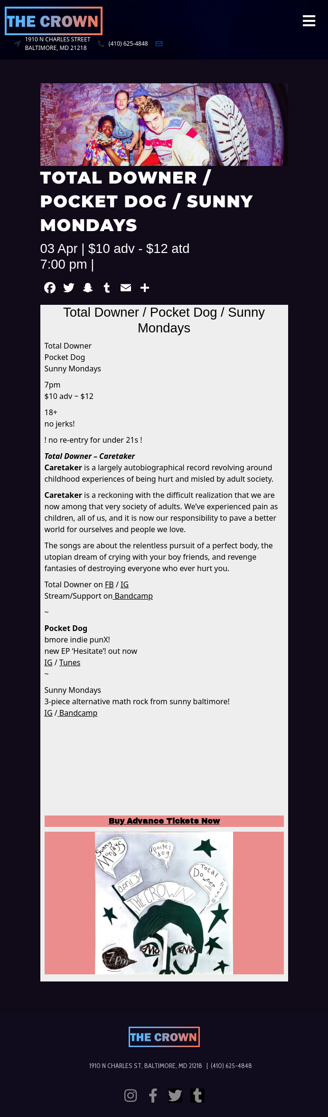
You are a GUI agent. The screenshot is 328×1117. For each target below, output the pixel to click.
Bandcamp (132, 596)
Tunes (70, 662)
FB (109, 584)
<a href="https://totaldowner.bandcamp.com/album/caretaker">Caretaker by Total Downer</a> (164, 767)
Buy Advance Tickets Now (164, 821)
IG (125, 584)
